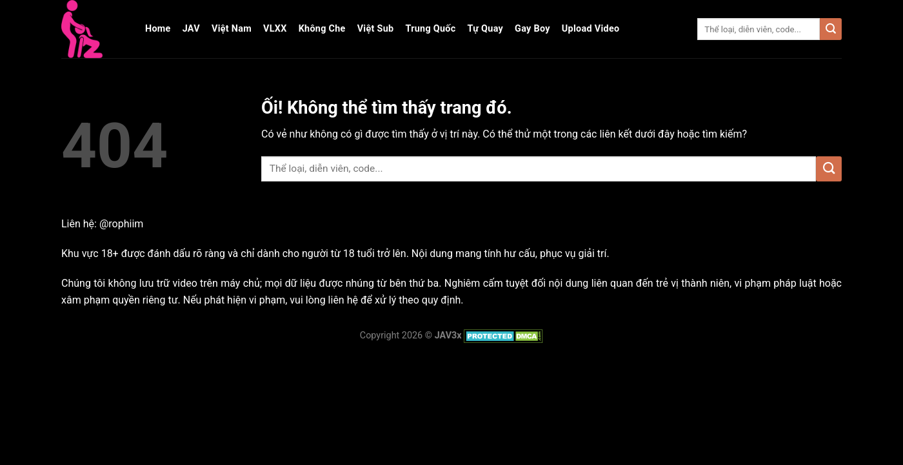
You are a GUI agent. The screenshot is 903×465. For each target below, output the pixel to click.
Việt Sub (375, 28)
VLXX (275, 28)
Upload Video (591, 28)
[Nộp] (831, 29)
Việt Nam (232, 28)
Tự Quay (486, 28)
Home (158, 28)
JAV (191, 28)
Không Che (322, 28)
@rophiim (121, 224)
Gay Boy (532, 28)
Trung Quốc (430, 28)
